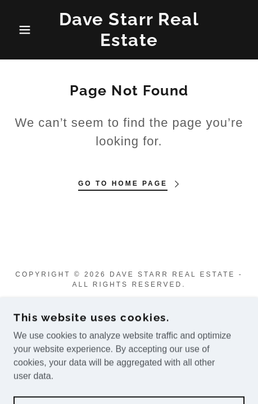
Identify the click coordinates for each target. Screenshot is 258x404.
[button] (19, 30)
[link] (129, 29)
